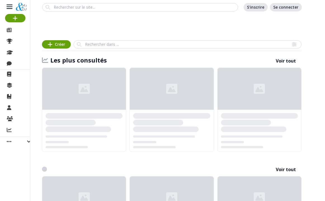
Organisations (30, 119)
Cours (21, 52)
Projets (22, 41)
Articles (22, 30)
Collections (26, 85)
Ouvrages (25, 97)
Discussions (27, 64)
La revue (24, 74)
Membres (25, 108)
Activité (22, 130)
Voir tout (286, 61)
